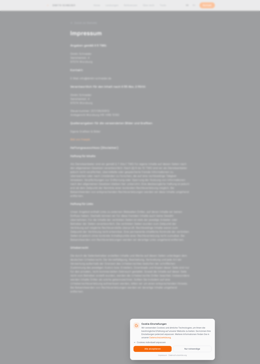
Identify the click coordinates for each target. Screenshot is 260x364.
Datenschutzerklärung (160, 337)
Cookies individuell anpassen (149, 342)
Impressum (162, 355)
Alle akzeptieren (152, 349)
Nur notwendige (192, 349)
